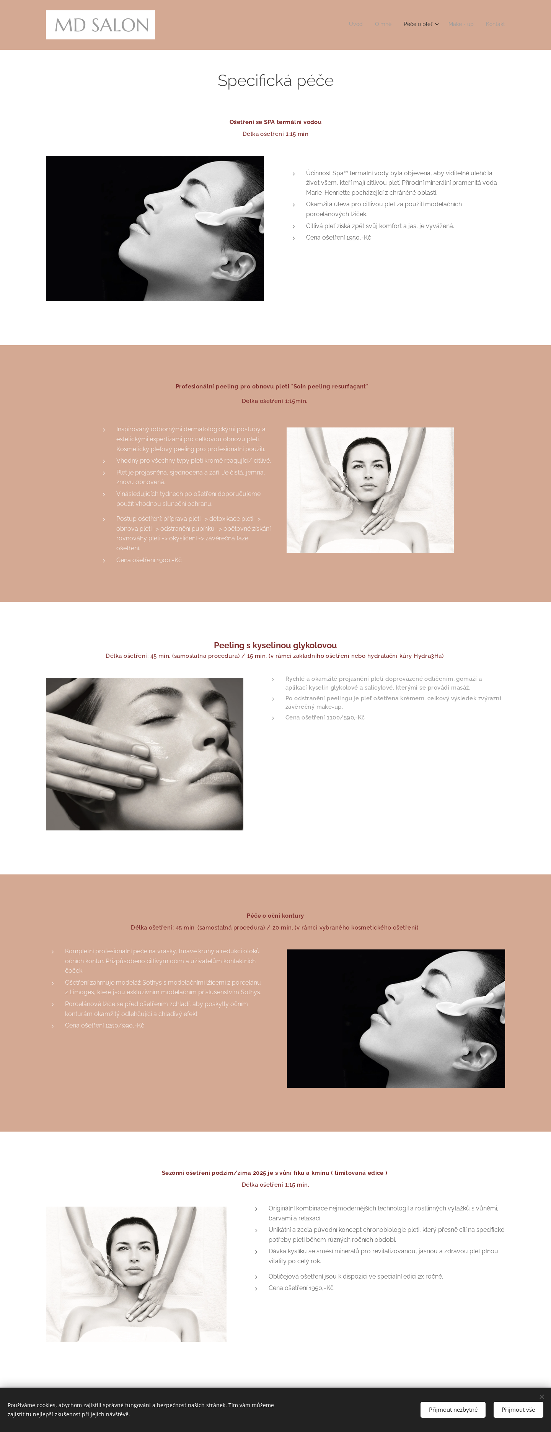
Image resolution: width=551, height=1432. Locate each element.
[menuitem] (454, 24)
